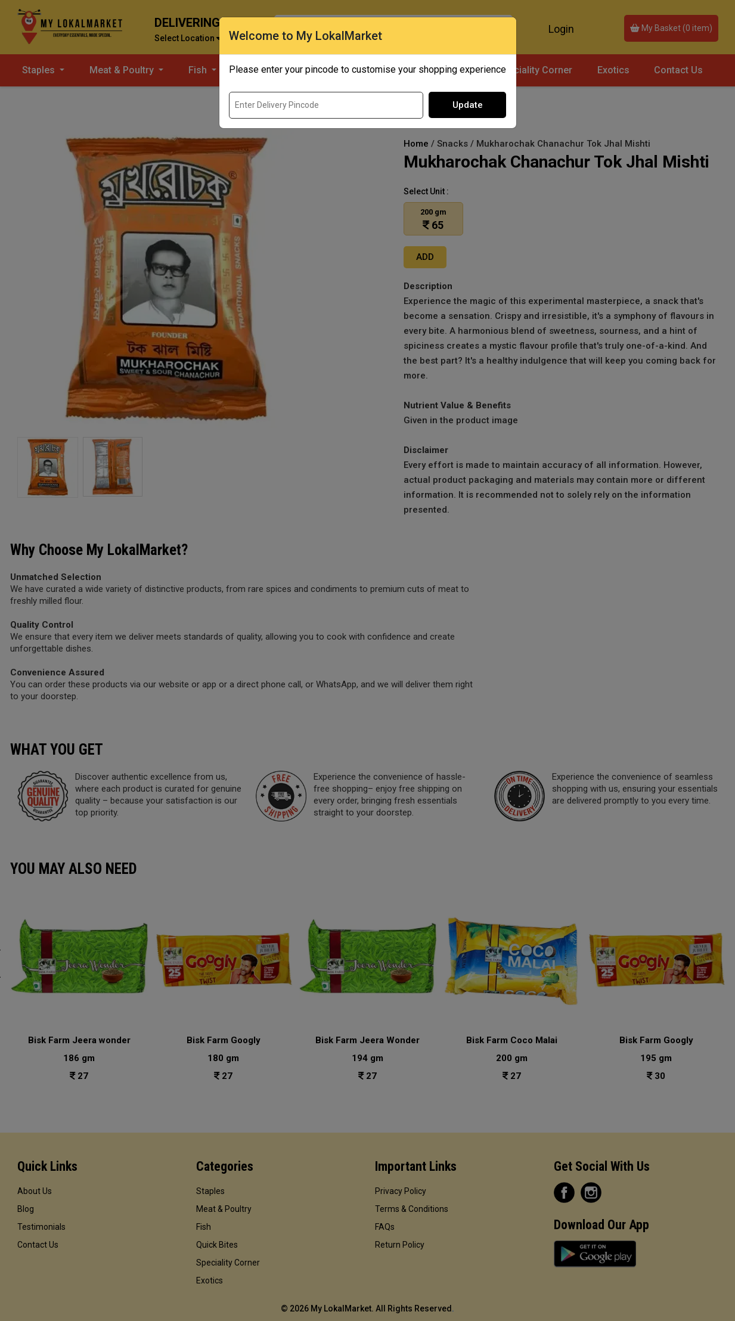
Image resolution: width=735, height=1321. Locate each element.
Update (467, 105)
